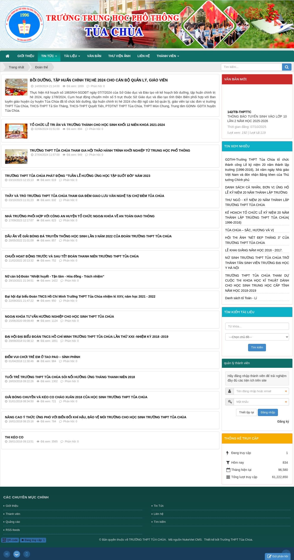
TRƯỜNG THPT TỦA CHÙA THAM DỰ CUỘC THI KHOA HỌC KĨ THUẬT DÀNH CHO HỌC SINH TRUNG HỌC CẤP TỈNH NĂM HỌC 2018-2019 (257, 283)
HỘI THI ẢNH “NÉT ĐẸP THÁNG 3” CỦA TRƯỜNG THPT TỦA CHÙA (257, 240)
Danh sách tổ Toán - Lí (241, 298)
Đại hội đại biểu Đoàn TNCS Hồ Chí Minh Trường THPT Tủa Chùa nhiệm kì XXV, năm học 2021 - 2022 (80, 296)
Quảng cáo (13, 521)
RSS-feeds (13, 530)
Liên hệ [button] (144, 56)
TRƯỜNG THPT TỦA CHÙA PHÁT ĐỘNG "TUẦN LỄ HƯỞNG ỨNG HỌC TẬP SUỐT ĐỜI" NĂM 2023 (77, 176)
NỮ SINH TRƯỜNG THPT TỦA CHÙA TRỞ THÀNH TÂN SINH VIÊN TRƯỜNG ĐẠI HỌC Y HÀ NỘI (257, 263)
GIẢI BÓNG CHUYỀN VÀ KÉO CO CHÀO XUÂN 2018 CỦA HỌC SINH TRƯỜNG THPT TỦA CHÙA (76, 397)
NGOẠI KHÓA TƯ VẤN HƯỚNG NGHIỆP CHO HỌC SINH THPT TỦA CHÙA (59, 316)
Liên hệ (158, 514)
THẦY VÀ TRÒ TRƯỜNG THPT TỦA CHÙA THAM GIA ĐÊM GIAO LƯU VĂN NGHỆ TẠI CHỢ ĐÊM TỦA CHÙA (84, 196)
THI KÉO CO (14, 437)
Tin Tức (159, 505)
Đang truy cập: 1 (33, 540)
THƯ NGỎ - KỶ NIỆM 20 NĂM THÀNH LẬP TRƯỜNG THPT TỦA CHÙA (257, 202)
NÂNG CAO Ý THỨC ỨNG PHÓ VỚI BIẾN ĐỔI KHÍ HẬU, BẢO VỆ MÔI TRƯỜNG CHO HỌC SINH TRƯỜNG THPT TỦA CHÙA (95, 417)
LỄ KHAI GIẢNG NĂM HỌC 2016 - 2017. (254, 250)
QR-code (10, 540)
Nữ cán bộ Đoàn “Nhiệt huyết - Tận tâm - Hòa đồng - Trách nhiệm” (54, 276)
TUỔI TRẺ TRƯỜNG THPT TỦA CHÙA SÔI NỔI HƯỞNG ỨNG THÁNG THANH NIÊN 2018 (70, 377)
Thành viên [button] (168, 57)
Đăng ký (283, 421)
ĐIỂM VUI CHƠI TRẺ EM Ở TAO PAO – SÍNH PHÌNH (42, 357)
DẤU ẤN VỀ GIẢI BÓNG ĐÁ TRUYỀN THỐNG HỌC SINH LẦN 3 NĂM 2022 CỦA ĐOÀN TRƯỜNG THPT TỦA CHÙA (88, 236)
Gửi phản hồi (277, 556)
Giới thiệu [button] (25, 56)
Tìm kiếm (160, 521)
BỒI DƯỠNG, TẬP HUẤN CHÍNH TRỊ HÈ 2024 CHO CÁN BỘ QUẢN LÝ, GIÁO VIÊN (99, 80)
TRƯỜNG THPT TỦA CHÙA (147, 539)
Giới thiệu (12, 505)
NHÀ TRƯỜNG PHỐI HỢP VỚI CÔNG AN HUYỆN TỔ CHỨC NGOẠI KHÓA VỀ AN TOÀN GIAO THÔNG (80, 216)
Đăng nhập (268, 412)
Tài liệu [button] (72, 57)
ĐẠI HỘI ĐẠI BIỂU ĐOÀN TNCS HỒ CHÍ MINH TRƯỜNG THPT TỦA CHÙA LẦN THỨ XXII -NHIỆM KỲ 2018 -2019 (86, 336)
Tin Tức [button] (49, 57)
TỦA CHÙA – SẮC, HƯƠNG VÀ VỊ (249, 230)
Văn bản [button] (94, 56)
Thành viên (13, 514)
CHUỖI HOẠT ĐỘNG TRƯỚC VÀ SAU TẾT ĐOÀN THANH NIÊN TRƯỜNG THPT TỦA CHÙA (72, 256)
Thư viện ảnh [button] (119, 56)
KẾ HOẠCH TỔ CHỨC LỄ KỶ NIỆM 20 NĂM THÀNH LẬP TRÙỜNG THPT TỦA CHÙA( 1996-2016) (257, 217)
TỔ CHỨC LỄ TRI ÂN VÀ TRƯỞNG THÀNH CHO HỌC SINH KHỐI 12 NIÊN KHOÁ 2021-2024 (97, 125)
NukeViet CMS (192, 539)
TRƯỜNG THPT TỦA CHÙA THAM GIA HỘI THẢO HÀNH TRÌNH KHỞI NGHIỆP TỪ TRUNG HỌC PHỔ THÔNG (110, 150)
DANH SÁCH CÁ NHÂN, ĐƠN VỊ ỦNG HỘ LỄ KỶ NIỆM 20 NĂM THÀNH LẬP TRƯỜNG (257, 189)
